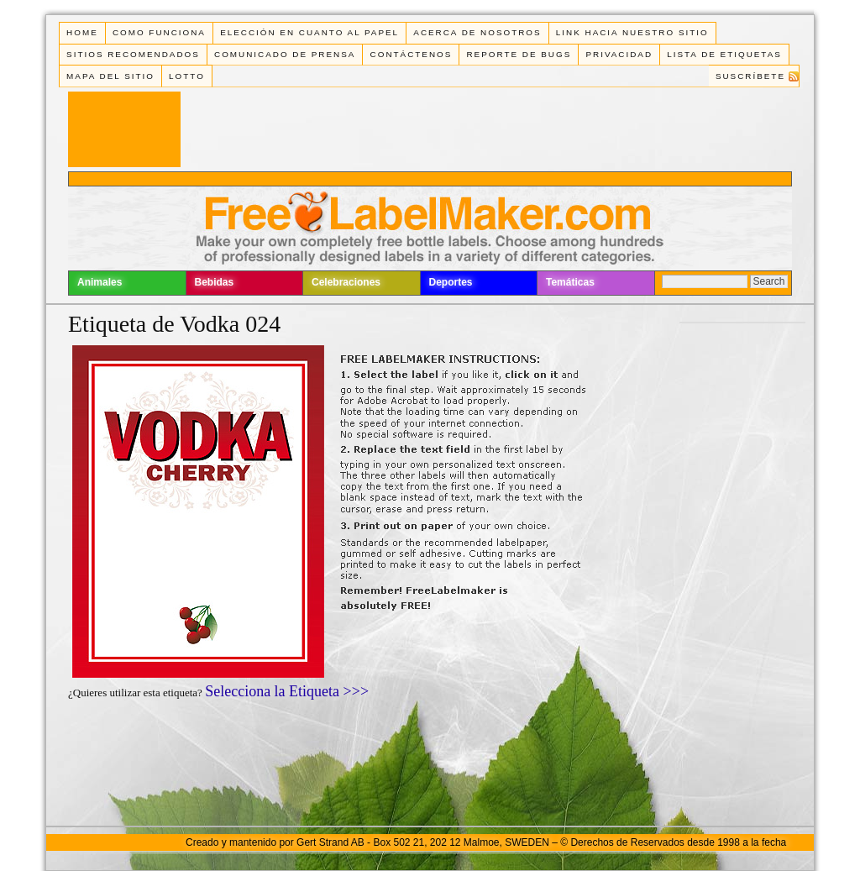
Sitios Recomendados (133, 54)
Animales (99, 282)
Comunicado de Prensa (284, 54)
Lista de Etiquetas (724, 54)
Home (82, 32)
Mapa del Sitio (110, 76)
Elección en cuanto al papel (309, 32)
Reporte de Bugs (518, 54)
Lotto (187, 76)
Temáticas (570, 282)
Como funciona (159, 32)
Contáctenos (411, 54)
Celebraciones (346, 282)
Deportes (451, 282)
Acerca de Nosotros (477, 32)
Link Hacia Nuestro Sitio (632, 32)
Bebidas (214, 282)
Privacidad (619, 54)
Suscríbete (750, 76)
